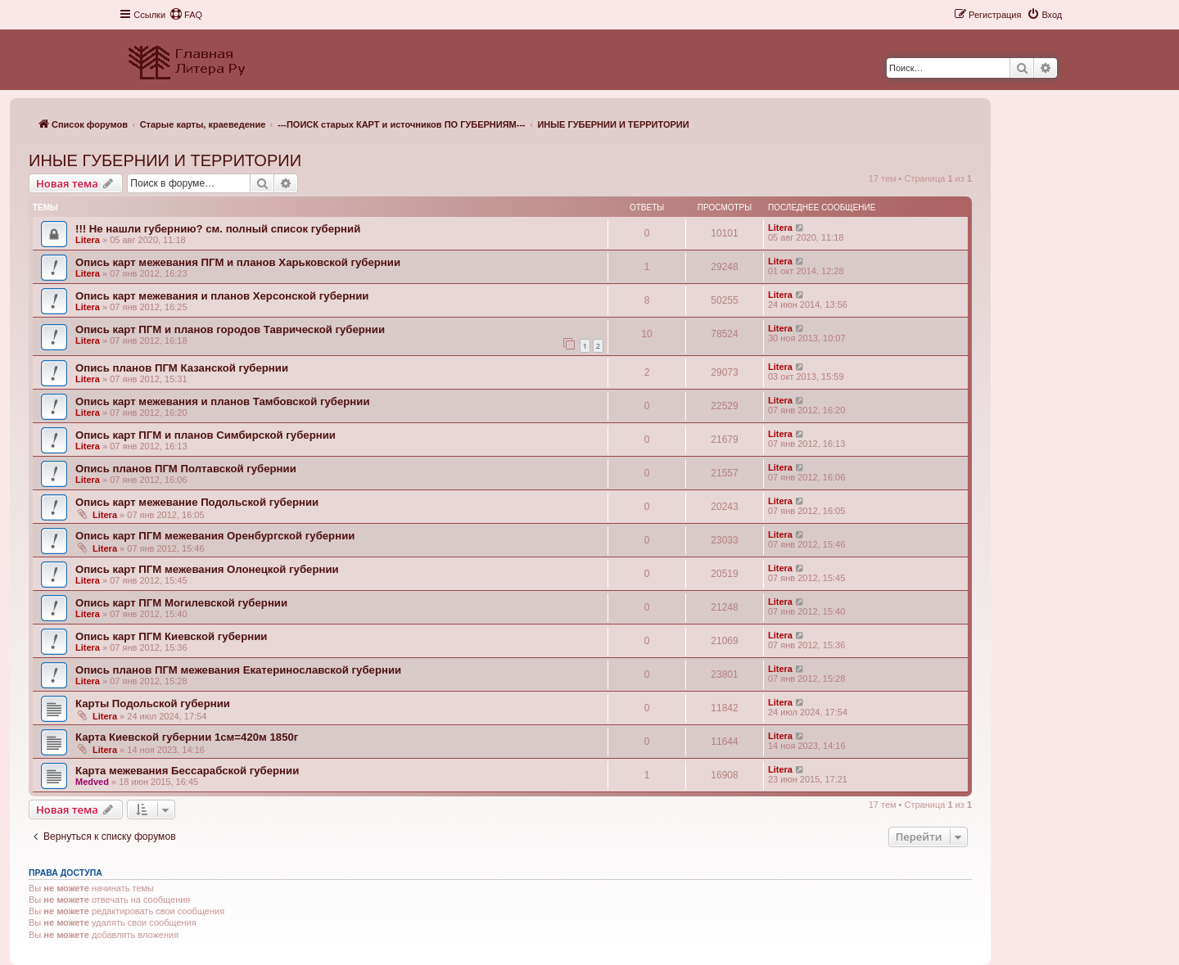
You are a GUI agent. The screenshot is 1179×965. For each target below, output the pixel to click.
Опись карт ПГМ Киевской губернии (171, 636)
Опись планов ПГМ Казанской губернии (181, 368)
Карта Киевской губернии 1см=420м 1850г (186, 737)
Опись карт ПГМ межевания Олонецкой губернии (207, 569)
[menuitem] (185, 15)
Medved (92, 782)
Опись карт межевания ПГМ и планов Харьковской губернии (237, 262)
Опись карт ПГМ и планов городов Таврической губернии (230, 329)
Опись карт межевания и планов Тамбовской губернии (222, 401)
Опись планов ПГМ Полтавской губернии (185, 468)
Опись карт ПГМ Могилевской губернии (181, 603)
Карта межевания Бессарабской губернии (187, 770)
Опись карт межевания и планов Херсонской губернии (221, 296)
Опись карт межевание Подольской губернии (196, 502)
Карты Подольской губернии (152, 703)
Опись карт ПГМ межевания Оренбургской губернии (215, 536)
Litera (87, 240)
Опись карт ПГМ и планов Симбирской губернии (205, 435)
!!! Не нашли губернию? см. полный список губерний (217, 229)
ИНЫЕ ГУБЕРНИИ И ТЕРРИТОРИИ (165, 160)
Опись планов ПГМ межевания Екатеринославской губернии (238, 670)
